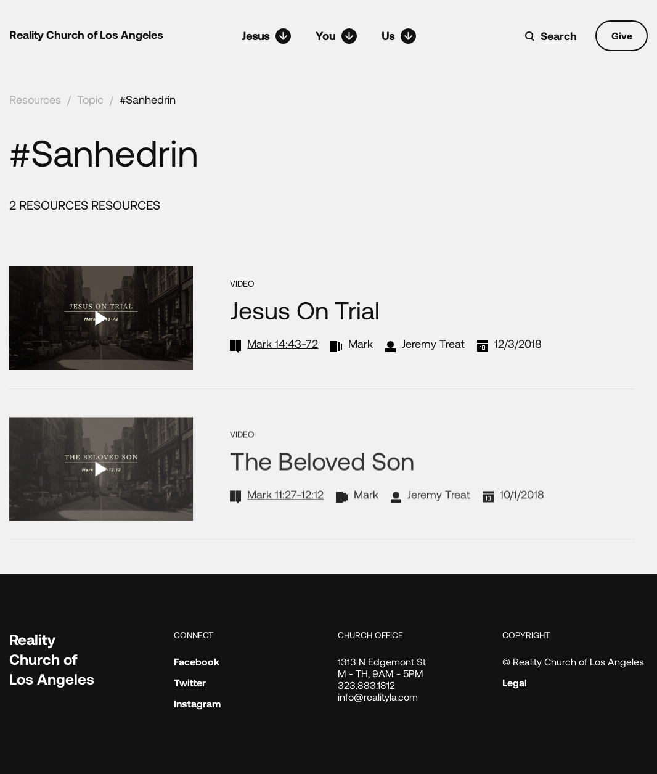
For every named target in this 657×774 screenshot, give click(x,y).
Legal (514, 682)
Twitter (190, 682)
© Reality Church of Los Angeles (573, 661)
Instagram (197, 703)
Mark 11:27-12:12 (285, 511)
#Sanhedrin (148, 99)
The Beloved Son (322, 477)
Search (559, 36)
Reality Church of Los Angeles (86, 34)
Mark (360, 343)
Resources (35, 99)
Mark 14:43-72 (282, 343)
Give (621, 35)
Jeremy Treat (433, 343)
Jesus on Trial (305, 309)
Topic (90, 99)
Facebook (196, 661)
